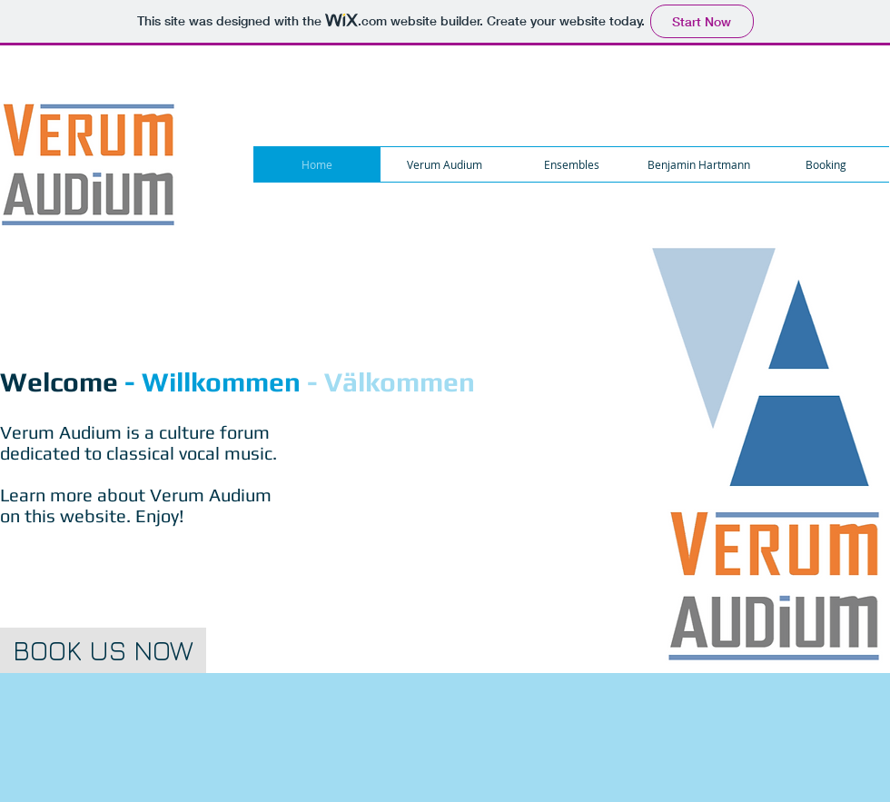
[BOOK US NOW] (103, 650)
